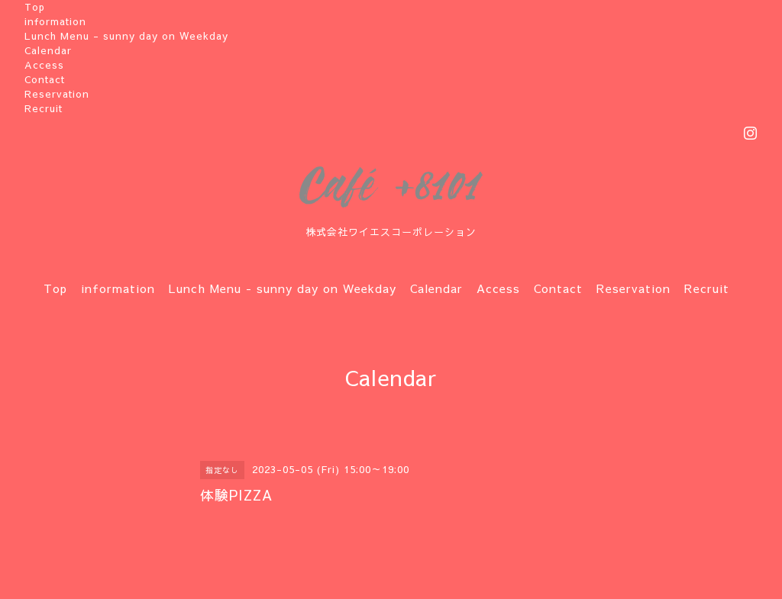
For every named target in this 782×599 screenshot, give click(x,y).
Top (34, 7)
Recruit (43, 108)
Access (44, 65)
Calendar (48, 50)
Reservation (56, 94)
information (55, 21)
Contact (44, 79)
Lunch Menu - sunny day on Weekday (126, 36)
